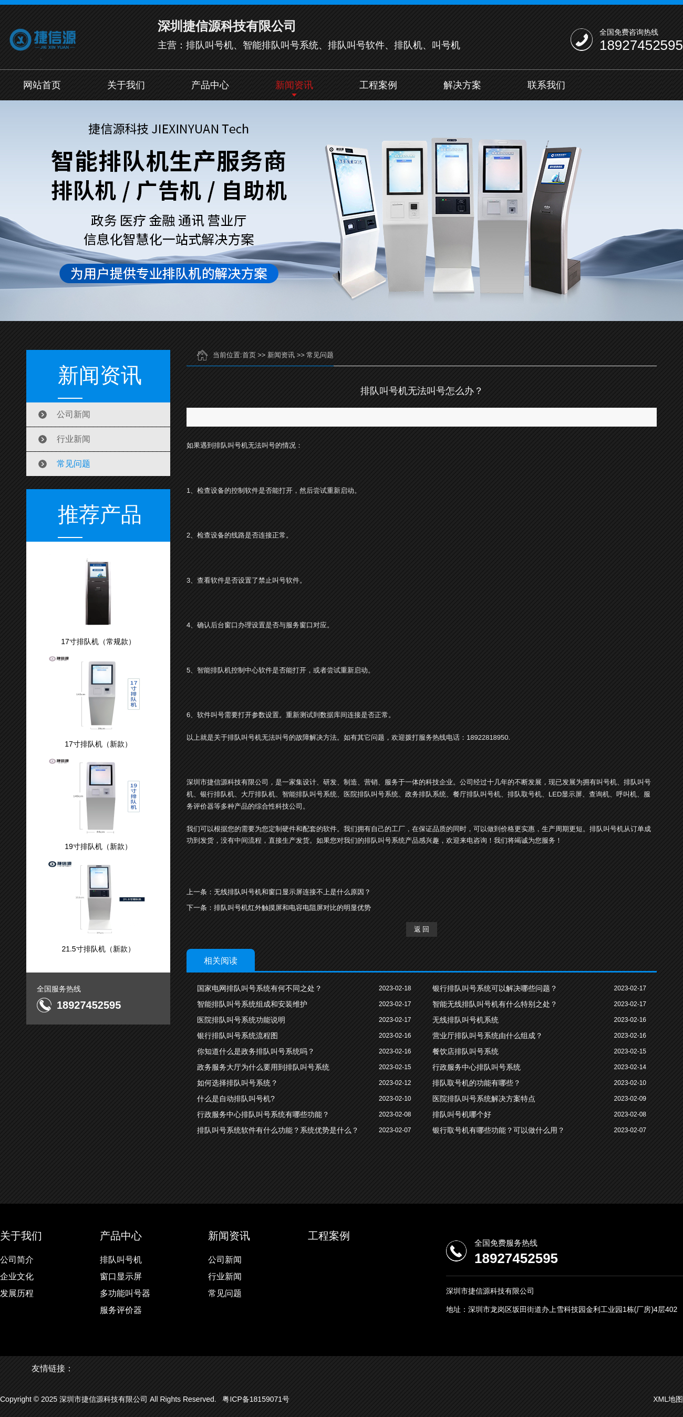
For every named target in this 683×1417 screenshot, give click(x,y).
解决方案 (462, 85)
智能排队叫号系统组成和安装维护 (252, 1004)
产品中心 (210, 85)
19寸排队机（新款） (98, 804)
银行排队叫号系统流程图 (237, 1035)
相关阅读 (220, 960)
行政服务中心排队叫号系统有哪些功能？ (263, 1114)
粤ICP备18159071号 (255, 1399)
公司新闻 (73, 414)
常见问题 (73, 463)
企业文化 (17, 1276)
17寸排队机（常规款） (98, 599)
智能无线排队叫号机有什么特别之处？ (494, 1004)
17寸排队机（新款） (98, 701)
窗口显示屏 (121, 1276)
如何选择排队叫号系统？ (237, 1083)
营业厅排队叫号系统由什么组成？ (487, 1035)
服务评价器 (121, 1310)
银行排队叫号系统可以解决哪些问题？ (494, 988)
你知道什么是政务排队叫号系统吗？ (256, 1051)
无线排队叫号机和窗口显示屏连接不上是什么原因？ (292, 892)
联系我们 (546, 85)
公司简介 (17, 1259)
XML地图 (668, 1399)
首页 (249, 355)
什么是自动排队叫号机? (236, 1098)
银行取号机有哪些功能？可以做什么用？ (498, 1130)
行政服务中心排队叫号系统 (476, 1067)
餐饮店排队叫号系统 (465, 1051)
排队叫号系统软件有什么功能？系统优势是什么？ (278, 1130)
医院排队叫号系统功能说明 (241, 1020)
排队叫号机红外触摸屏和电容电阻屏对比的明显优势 (292, 908)
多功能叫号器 (125, 1293)
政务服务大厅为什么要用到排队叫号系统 (263, 1067)
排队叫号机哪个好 (461, 1114)
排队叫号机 (121, 1259)
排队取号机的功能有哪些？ (476, 1083)
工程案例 (378, 85)
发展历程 (17, 1293)
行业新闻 (73, 439)
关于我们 (126, 85)
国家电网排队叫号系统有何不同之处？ (259, 988)
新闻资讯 (294, 85)
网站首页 (42, 85)
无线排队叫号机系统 (465, 1020)
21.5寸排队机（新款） (98, 906)
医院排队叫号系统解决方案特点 (483, 1098)
